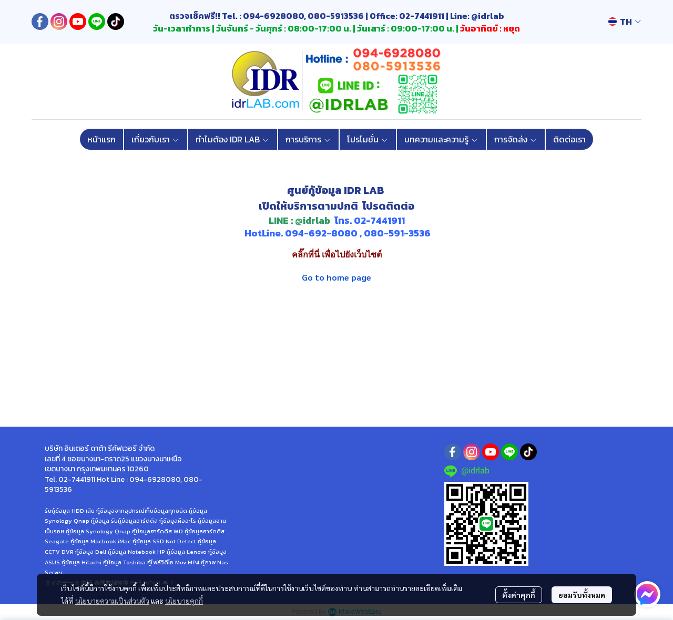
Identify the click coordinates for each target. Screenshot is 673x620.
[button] (624, 22)
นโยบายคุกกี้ (184, 600)
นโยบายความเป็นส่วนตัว (112, 600)
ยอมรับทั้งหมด (581, 595)
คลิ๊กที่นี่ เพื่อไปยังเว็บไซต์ (337, 254)
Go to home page (336, 277)
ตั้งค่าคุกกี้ (518, 595)
